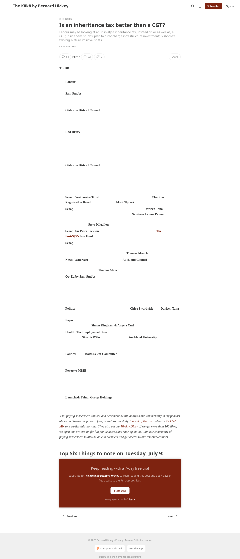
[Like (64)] (65, 57)
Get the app (136, 548)
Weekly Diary (129, 426)
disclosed (93, 370)
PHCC (83, 325)
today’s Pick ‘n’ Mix (73, 188)
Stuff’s (82, 224)
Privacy (119, 540)
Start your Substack (109, 548)
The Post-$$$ (109, 276)
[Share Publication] (200, 6)
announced (120, 397)
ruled (113, 332)
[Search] (192, 6)
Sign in (230, 6)
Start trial (120, 490)
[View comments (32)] (87, 57)
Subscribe (213, 6)
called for (124, 354)
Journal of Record (140, 421)
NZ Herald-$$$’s (104, 202)
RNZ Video (73, 313)
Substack (104, 556)
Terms (128, 540)
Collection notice (143, 540)
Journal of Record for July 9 (96, 295)
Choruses (65, 19)
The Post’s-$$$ (115, 253)
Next (173, 516)
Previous (69, 516)
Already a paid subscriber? (119, 499)
